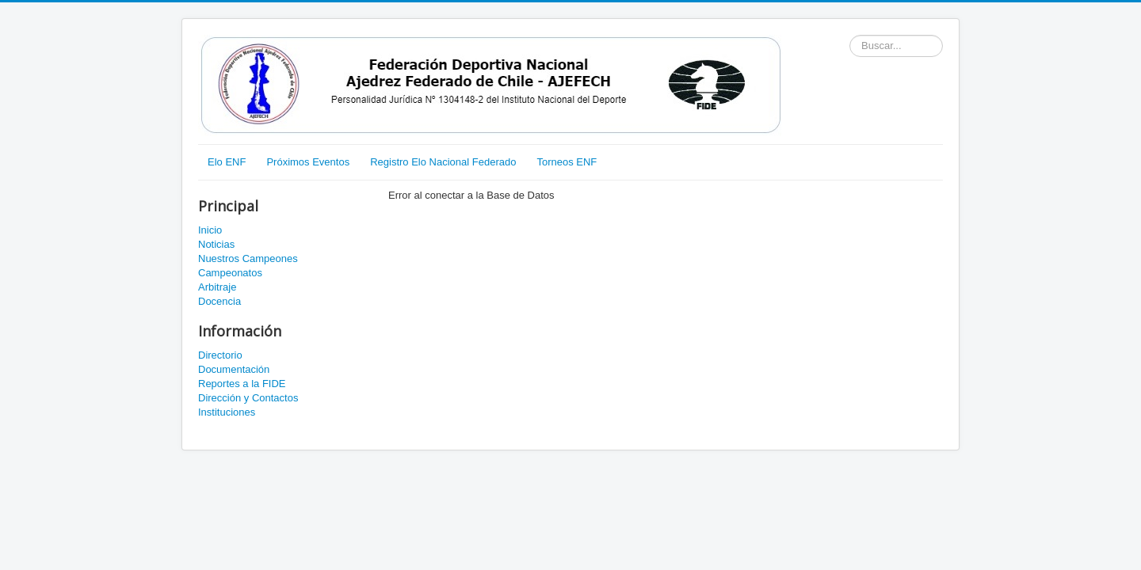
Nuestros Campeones (248, 258)
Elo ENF (227, 162)
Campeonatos (230, 273)
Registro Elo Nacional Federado (443, 162)
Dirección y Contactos (248, 398)
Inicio (210, 230)
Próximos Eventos (307, 162)
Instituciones (226, 412)
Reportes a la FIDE (242, 384)
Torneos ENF (566, 162)
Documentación (233, 369)
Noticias (216, 244)
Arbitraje (217, 287)
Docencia (219, 301)
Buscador (849, 35)
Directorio (220, 355)
